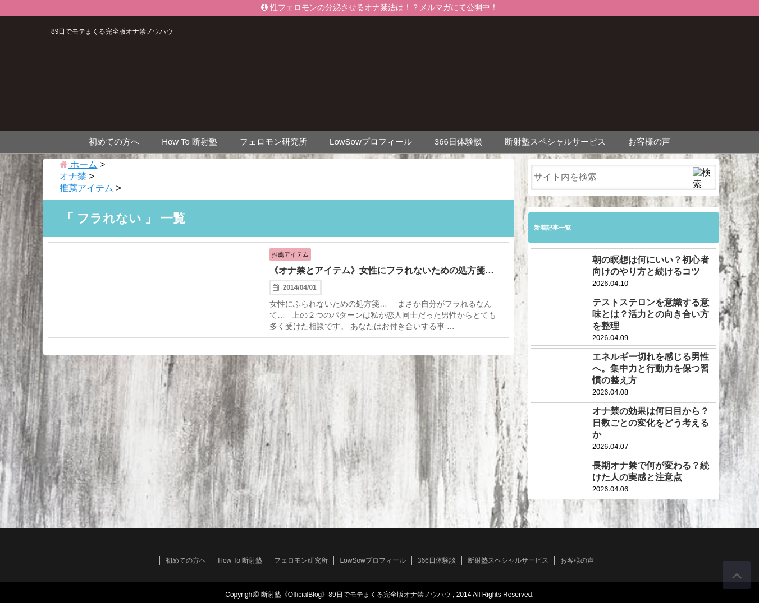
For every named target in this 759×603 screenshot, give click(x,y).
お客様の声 (649, 140)
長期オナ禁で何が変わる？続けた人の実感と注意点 (650, 469)
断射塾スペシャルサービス (555, 140)
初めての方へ (114, 140)
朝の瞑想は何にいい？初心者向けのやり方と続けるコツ (650, 264)
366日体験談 (458, 140)
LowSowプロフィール (371, 140)
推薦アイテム (296, 253)
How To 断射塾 (189, 140)
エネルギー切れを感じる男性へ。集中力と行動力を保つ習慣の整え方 (650, 366)
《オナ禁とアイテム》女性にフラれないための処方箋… (381, 277)
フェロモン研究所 (273, 140)
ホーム (78, 163)
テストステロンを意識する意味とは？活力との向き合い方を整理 (650, 312)
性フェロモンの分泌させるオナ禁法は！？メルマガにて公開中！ (379, 7)
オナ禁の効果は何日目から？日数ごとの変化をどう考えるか (650, 421)
